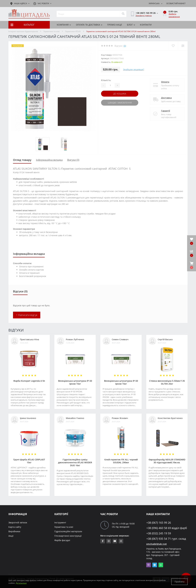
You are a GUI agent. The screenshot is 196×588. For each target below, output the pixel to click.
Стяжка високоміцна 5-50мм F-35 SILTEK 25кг (167, 382)
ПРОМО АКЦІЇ (114, 24)
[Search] (123, 14)
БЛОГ (131, 24)
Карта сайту (14, 526)
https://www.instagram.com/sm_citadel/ (109, 541)
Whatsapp (161, 565)
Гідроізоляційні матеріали (68, 531)
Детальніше (21, 583)
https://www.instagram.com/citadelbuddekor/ (121, 541)
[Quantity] (110, 85)
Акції (10, 535)
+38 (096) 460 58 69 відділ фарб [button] (166, 528)
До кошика (119, 93)
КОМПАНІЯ (64, 24)
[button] (191, 265)
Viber (148, 565)
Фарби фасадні (62, 540)
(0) (125, 45)
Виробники (14, 531)
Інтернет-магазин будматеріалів (23, 31)
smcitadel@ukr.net (156, 543)
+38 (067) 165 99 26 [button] (158, 522)
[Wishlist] (173, 45)
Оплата (165, 81)
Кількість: (106, 80)
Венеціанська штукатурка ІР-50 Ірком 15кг (75, 382)
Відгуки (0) (73, 160)
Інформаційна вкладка (49, 160)
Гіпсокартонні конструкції (68, 535)
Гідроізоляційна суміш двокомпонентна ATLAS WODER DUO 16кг (75, 462)
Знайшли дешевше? (133, 69)
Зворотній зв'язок (17, 522)
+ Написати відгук (26, 315)
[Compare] (183, 45)
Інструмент (60, 522)
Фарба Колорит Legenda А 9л (29, 380)
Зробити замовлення (174, 15)
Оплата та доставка (89, 24)
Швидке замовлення (120, 102)
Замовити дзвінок (144, 15)
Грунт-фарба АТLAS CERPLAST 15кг (29, 461)
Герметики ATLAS (73, 31)
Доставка (166, 97)
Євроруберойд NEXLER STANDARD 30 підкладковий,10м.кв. (167, 461)
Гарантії (165, 110)
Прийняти (179, 581)
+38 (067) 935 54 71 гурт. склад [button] (166, 538)
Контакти (146, 24)
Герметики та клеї (51, 31)
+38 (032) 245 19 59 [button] (158, 533)
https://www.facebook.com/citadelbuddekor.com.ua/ (102, 541)
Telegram (155, 565)
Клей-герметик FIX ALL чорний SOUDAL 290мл (121, 461)
